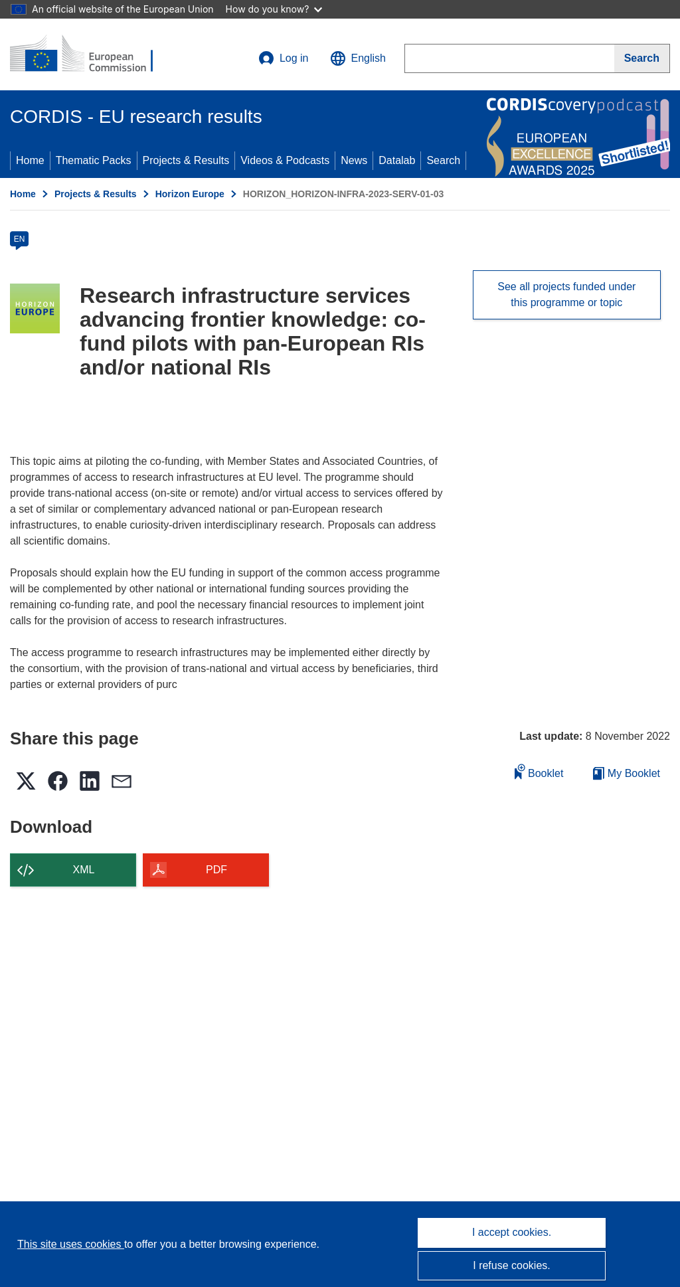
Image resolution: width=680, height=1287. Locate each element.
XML (84, 869)
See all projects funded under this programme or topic (566, 294)
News (354, 160)
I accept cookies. (511, 1232)
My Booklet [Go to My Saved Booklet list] (626, 773)
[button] (357, 58)
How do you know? (274, 9)
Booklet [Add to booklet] (539, 771)
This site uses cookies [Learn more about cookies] (70, 1244)
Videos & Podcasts (284, 160)
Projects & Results (186, 160)
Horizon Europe (189, 194)
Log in (283, 58)
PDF (216, 869)
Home (30, 160)
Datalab (397, 160)
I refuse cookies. (512, 1265)
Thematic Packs (93, 160)
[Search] (642, 58)
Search (443, 160)
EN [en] (19, 239)
